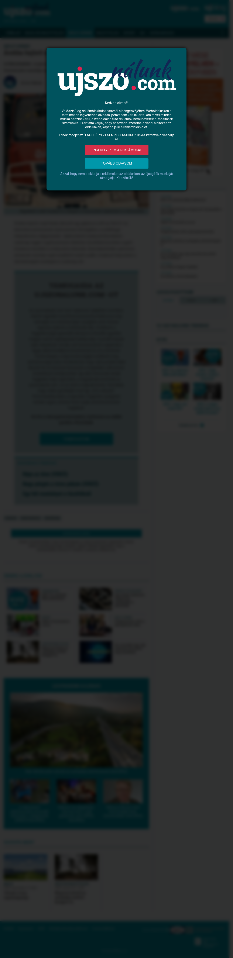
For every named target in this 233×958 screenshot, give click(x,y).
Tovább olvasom (116, 163)
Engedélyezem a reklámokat (117, 150)
